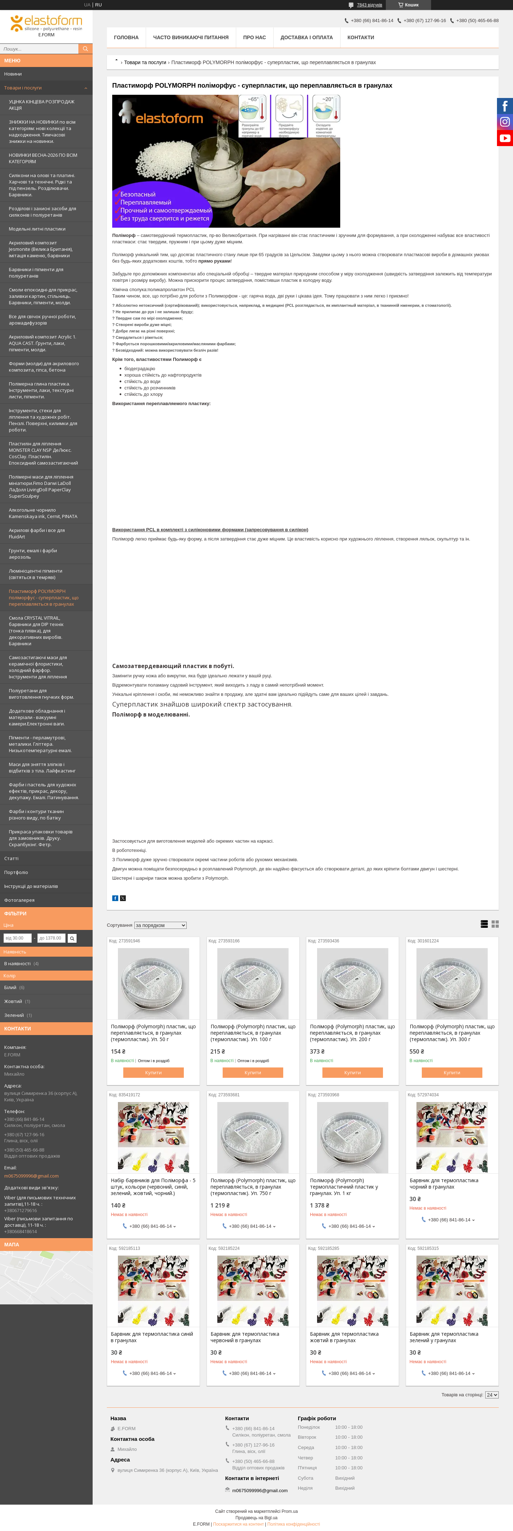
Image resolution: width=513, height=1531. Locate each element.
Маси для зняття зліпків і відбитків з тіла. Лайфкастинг (42, 767)
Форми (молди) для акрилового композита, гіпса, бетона (44, 366)
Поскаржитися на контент (238, 1524)
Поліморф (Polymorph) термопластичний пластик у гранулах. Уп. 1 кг (344, 1186)
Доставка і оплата (307, 37)
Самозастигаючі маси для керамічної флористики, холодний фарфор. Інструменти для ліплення (38, 667)
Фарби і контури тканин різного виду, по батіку (36, 814)
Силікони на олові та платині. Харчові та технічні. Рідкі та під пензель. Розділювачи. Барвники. (42, 185)
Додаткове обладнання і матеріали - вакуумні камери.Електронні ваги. (37, 717)
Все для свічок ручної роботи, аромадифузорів (42, 319)
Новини (13, 74)
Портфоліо (16, 872)
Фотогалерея (19, 900)
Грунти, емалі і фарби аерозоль (33, 553)
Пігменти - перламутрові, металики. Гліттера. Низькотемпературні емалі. (40, 744)
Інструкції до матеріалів (31, 886)
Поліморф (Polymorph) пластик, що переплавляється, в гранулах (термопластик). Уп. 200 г (352, 1033)
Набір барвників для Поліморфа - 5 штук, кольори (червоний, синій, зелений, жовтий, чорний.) (153, 1186)
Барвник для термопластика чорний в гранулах (444, 1183)
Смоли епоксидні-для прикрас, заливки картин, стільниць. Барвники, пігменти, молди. (43, 296)
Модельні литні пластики (37, 229)
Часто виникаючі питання (190, 37)
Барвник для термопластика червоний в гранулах (245, 1337)
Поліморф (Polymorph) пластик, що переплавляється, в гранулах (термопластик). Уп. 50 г (153, 1033)
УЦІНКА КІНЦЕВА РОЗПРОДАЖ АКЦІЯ (41, 104)
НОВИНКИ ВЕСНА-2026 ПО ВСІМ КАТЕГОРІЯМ (43, 158)
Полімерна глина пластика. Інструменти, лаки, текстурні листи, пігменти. (41, 390)
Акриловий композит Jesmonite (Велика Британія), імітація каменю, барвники (41, 249)
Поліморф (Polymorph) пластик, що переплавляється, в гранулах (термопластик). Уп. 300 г (452, 1033)
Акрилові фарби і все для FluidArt (37, 533)
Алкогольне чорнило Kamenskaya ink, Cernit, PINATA (43, 513)
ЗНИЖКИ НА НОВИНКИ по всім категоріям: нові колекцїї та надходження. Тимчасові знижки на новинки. (42, 131)
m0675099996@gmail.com (31, 1176)
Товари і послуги (23, 87)
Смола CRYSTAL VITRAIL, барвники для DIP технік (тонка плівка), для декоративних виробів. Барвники (36, 631)
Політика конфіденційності (294, 1524)
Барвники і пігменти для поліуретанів (36, 272)
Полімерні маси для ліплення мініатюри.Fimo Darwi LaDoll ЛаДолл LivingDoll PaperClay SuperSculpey (41, 486)
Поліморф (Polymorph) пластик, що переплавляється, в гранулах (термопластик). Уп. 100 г (253, 1033)
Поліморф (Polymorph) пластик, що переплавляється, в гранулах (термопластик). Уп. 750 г (253, 1186)
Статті (11, 858)
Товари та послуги (145, 62)
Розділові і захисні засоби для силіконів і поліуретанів (42, 211)
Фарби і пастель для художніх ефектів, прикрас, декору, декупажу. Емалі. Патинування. (44, 791)
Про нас (254, 37)
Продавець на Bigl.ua (256, 1517)
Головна (126, 37)
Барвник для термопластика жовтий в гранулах (344, 1337)
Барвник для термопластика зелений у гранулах (444, 1337)
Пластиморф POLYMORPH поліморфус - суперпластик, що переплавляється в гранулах (44, 597)
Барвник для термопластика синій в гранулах (152, 1337)
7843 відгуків (369, 4)
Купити (153, 1072)
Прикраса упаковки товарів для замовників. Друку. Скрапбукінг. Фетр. (41, 838)
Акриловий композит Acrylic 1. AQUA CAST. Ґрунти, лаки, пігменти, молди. (42, 343)
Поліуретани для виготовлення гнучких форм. (41, 693)
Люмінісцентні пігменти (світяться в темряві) (35, 574)
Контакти (361, 37)
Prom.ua (290, 1511)
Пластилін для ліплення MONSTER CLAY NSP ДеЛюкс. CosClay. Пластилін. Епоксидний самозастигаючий (43, 453)
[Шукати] (85, 48)
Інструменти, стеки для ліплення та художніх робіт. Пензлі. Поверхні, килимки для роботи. (43, 420)
